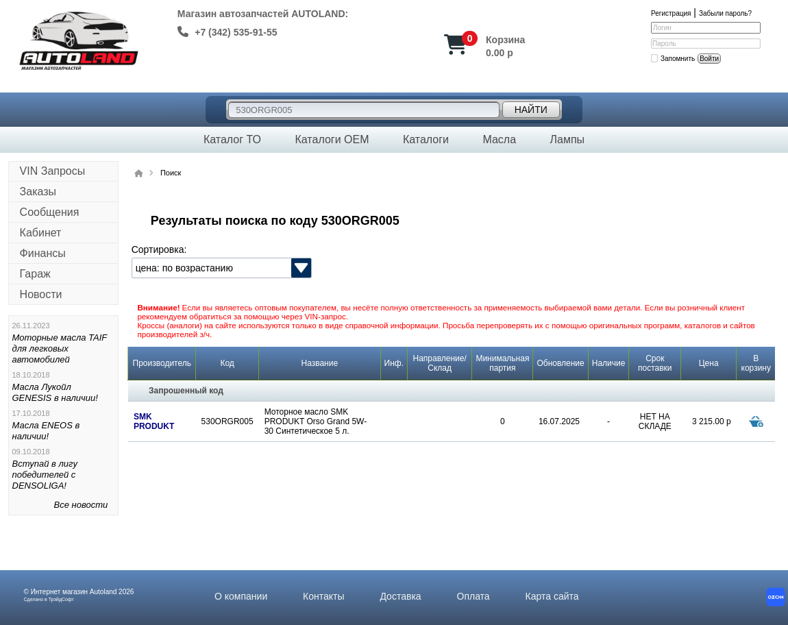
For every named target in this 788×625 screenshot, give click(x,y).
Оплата (473, 596)
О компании (240, 596)
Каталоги (426, 139)
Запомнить (678, 58)
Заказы (38, 191)
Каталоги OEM (332, 139)
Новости (41, 294)
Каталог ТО (232, 139)
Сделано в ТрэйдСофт (49, 599)
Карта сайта (552, 596)
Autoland (103, 592)
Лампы (567, 139)
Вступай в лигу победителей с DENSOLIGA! (44, 474)
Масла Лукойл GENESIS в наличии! (55, 392)
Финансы (43, 253)
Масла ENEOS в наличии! (46, 430)
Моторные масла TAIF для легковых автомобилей (60, 348)
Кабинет (41, 232)
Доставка (400, 596)
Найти (531, 109)
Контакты (323, 596)
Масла (499, 139)
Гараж (35, 274)
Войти (709, 58)
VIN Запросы (53, 171)
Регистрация (671, 13)
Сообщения (49, 212)
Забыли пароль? (725, 13)
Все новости (81, 505)
